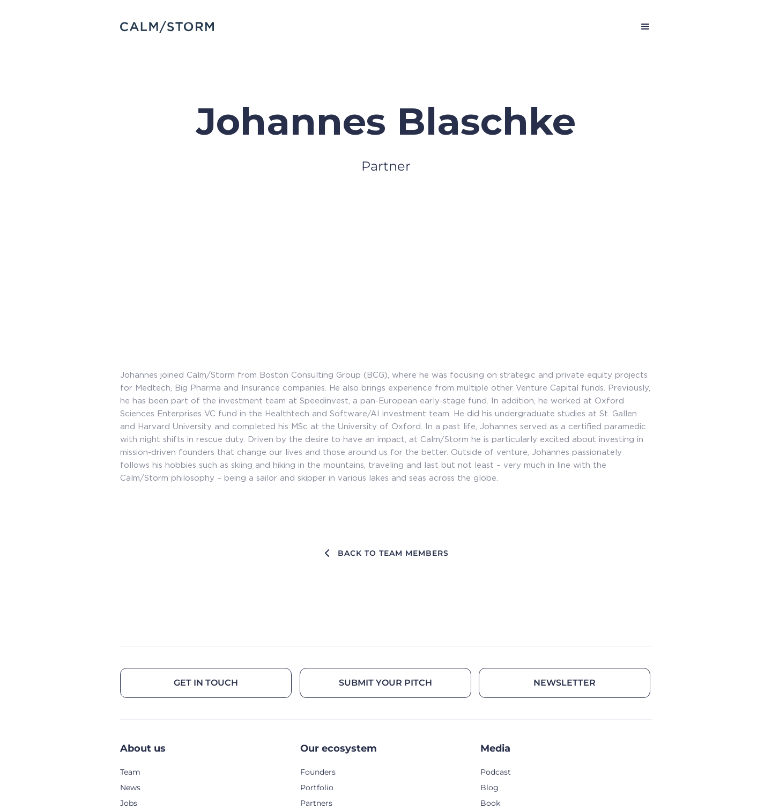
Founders (318, 772)
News (130, 787)
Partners (316, 803)
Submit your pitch (385, 683)
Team (130, 772)
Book (490, 803)
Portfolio (316, 787)
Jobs (128, 803)
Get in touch (206, 683)
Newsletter (564, 683)
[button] (640, 27)
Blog (489, 787)
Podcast (495, 772)
